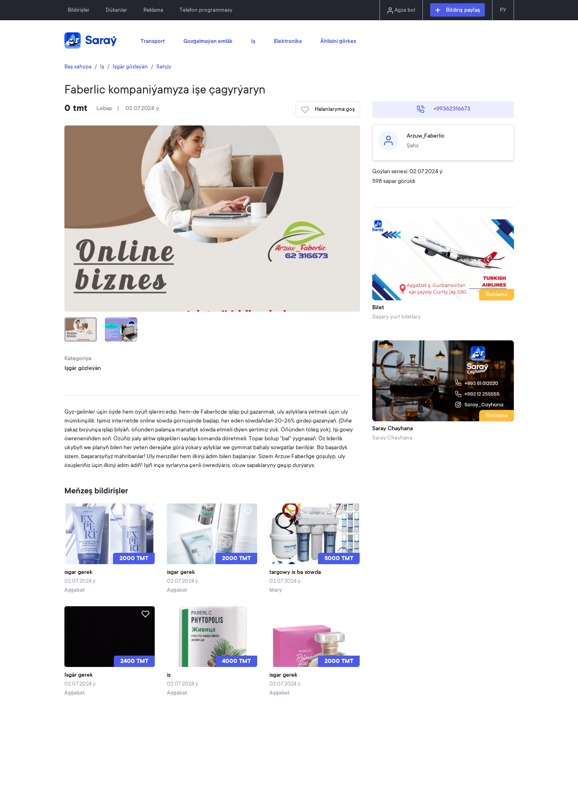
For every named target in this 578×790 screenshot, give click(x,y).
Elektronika (288, 41)
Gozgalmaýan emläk (207, 41)
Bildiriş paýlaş (457, 10)
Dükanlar (116, 10)
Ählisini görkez (338, 41)
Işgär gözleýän (130, 67)
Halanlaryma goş (328, 110)
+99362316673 (443, 109)
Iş (253, 41)
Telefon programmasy (205, 10)
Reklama (153, 10)
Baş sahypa (78, 67)
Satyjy (163, 67)
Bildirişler (79, 10)
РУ (503, 10)
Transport (153, 41)
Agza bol (401, 10)
